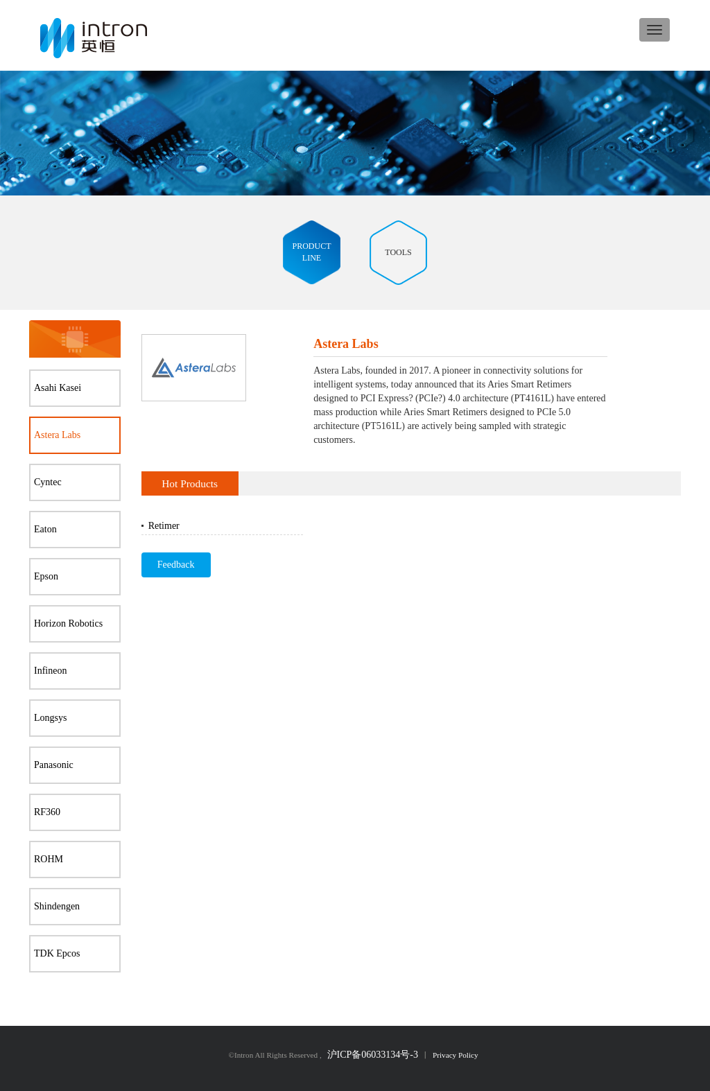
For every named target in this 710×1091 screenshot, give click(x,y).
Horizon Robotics (68, 623)
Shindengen (57, 906)
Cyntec (48, 482)
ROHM (48, 859)
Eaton (45, 529)
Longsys (50, 718)
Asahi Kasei (57, 388)
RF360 (47, 812)
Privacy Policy (455, 1055)
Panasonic (53, 765)
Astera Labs (57, 435)
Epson (46, 576)
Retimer (164, 526)
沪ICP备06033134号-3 (372, 1054)
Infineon (50, 670)
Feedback (176, 564)
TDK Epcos (57, 953)
